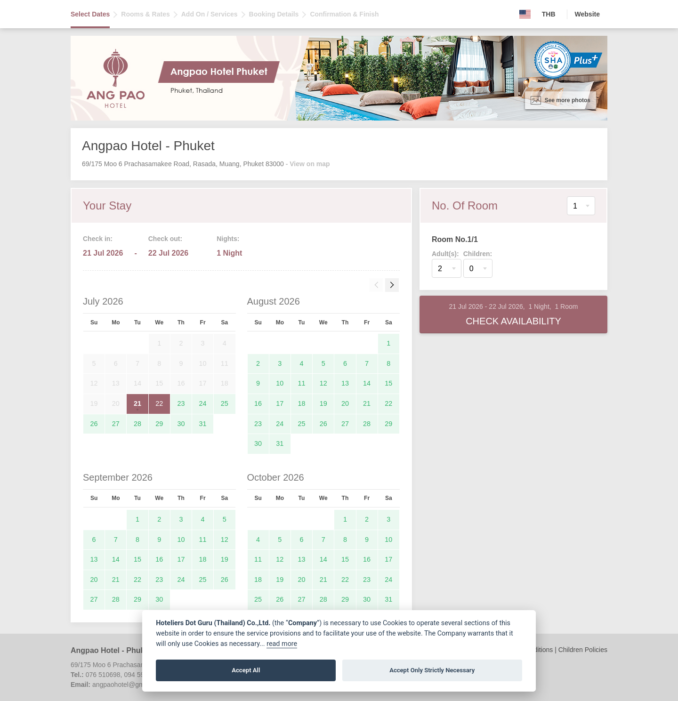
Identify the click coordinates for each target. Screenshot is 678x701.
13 (345, 383)
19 (323, 403)
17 (279, 403)
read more (281, 644)
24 (203, 403)
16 (258, 403)
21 (137, 403)
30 (181, 423)
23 (181, 403)
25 (224, 403)
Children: (477, 254)
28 (137, 423)
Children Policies (582, 649)
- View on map (308, 164)
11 (302, 383)
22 (159, 403)
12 (323, 383)
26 (94, 423)
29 (159, 423)
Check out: (165, 238)
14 (367, 383)
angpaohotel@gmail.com (128, 684)
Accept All (246, 670)
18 (302, 403)
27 (116, 423)
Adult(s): (445, 254)
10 (279, 383)
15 (388, 383)
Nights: (228, 238)
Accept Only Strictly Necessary (432, 670)
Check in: (98, 238)
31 (203, 423)
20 (345, 403)
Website (587, 14)
